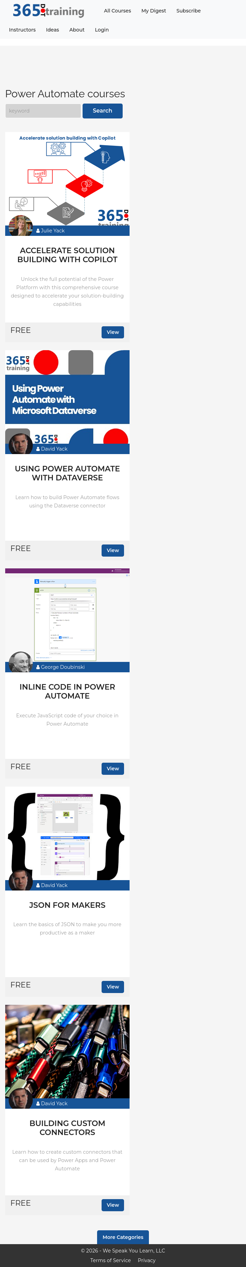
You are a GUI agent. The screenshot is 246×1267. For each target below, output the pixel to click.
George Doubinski (60, 667)
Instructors (22, 30)
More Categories (123, 1237)
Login (102, 30)
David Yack (51, 449)
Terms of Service (111, 1260)
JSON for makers (67, 905)
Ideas (52, 30)
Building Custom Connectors (67, 1128)
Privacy (146, 1260)
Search (102, 110)
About (77, 30)
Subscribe (189, 11)
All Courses (117, 11)
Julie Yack (50, 231)
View (113, 332)
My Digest (153, 11)
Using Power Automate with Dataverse (67, 473)
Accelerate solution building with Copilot (67, 255)
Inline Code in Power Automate (67, 692)
